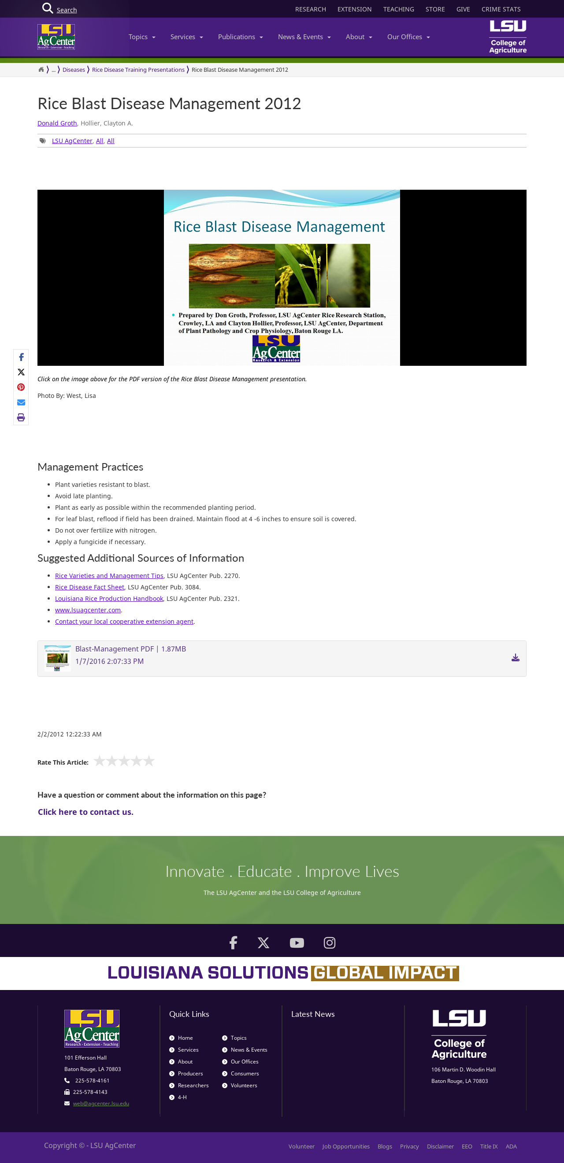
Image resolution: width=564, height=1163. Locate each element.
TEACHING (398, 9)
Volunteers (239, 1085)
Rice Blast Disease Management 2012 (240, 70)
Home (181, 1038)
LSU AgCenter (72, 140)
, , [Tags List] (77, 140)
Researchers (189, 1085)
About (359, 36)
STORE (435, 9)
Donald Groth (57, 123)
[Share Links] (21, 387)
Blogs (385, 1146)
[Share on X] (21, 371)
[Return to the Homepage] (41, 69)
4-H (178, 1097)
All (100, 140)
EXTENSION (355, 9)
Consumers (240, 1073)
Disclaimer (440, 1146)
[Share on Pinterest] (21, 386)
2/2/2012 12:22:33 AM (69, 734)
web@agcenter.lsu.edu (101, 1103)
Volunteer (302, 1146)
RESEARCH (310, 9)
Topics (142, 36)
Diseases (74, 70)
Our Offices (408, 36)
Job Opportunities (346, 1146)
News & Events (304, 36)
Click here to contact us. (86, 811)
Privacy (409, 1146)
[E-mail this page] (21, 402)
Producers (186, 1073)
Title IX (489, 1146)
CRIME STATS (501, 9)
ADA (511, 1146)
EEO (467, 1146)
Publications (240, 36)
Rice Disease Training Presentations (138, 70)
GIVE (463, 9)
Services (187, 36)
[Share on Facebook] (21, 357)
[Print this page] (21, 417)
